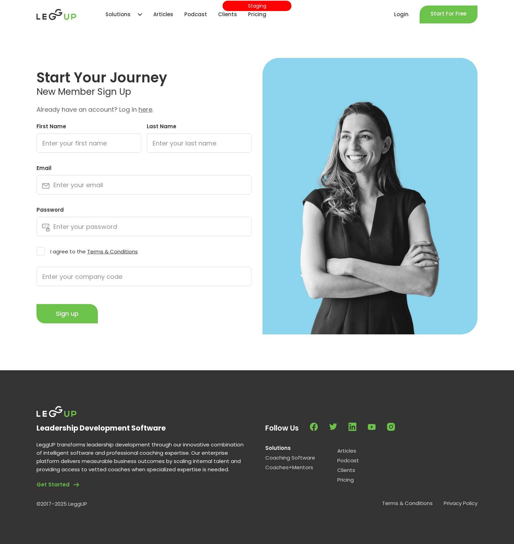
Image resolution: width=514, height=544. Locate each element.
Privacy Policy (460, 503)
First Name (51, 126)
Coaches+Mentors (289, 467)
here (145, 109)
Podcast (348, 460)
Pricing (345, 479)
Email (44, 168)
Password (50, 209)
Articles (346, 450)
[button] (120, 14)
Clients (346, 470)
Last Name (161, 126)
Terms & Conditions (112, 251)
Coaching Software (290, 457)
